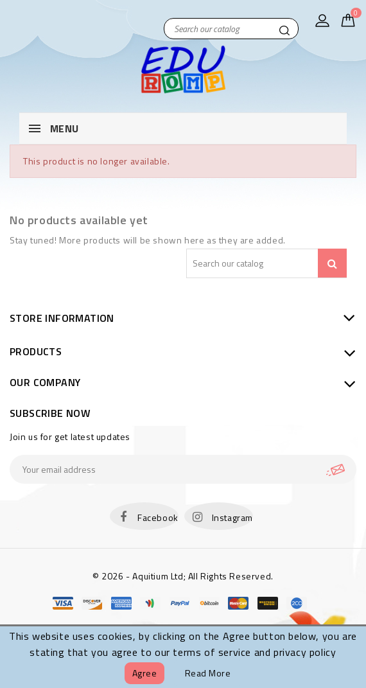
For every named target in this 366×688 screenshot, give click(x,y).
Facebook (158, 517)
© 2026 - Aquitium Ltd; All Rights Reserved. (183, 576)
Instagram (232, 517)
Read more (208, 673)
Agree (144, 673)
